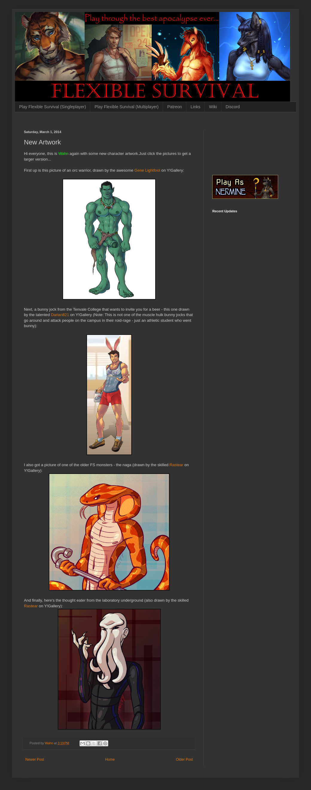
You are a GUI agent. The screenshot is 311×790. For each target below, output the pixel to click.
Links (195, 106)
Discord (232, 106)
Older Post (184, 759)
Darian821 (60, 314)
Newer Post (34, 759)
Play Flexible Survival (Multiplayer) (126, 106)
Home (110, 759)
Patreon (174, 106)
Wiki (213, 106)
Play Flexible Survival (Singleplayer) (52, 106)
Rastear (177, 465)
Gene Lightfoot (147, 170)
